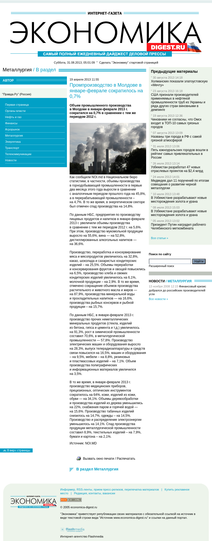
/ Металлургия (178, 281)
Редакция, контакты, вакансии (94, 493)
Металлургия (14, 135)
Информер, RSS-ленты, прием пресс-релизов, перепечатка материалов (109, 489)
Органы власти (15, 110)
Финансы (11, 123)
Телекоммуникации (18, 154)
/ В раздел (44, 69)
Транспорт (12, 147)
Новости (11, 160)
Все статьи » (159, 238)
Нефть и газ (13, 117)
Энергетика (13, 141)
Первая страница (17, 104)
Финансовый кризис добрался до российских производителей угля (177, 290)
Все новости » (158, 299)
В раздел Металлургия (97, 469)
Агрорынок (12, 129)
